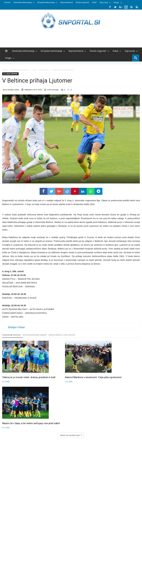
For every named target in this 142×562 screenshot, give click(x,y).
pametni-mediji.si (31, 549)
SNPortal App (81, 543)
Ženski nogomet (82, 2)
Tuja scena (103, 2)
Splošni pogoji (95, 543)
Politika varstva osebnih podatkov (118, 543)
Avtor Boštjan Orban (35, 335)
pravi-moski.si (112, 549)
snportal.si (45, 549)
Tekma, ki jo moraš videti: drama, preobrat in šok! (20, 377)
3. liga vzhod (44, 70)
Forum (11, 543)
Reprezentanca (66, 2)
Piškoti (43, 543)
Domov (7, 2)
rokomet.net (57, 549)
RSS (71, 543)
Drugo (116, 2)
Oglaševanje (33, 543)
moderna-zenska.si (95, 549)
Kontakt (64, 543)
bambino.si (69, 549)
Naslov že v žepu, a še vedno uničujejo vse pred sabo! (116, 377)
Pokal (94, 2)
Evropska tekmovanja (46, 2)
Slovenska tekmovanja (22, 2)
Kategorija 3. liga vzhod (62, 335)
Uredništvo (21, 543)
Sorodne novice (11, 335)
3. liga (33, 70)
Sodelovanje (53, 543)
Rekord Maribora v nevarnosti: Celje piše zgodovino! (71, 377)
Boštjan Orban (13, 90)
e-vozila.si (80, 549)
